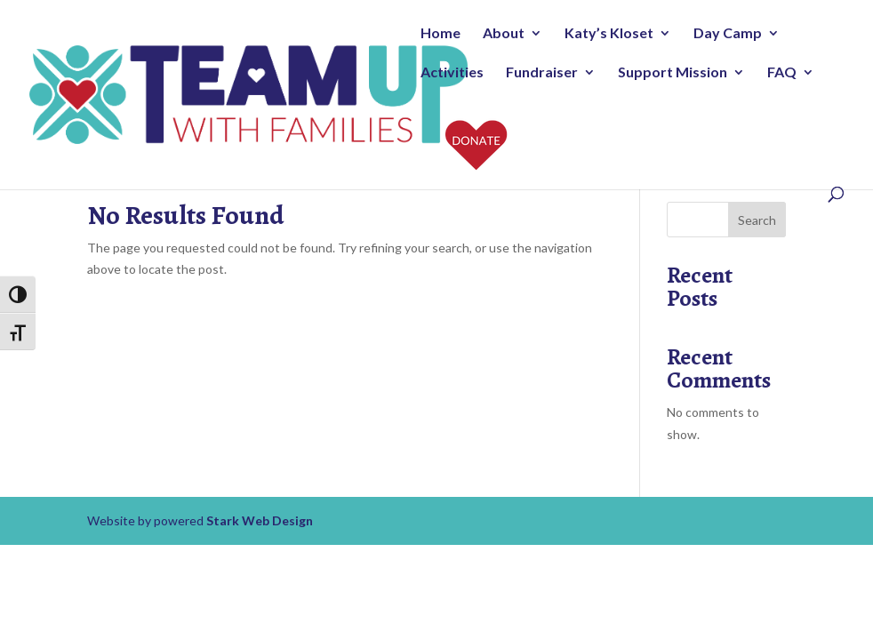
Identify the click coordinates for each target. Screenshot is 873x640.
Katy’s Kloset (609, 34)
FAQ (782, 73)
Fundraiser (542, 73)
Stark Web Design (259, 520)
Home (440, 34)
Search (757, 220)
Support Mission (672, 73)
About (504, 34)
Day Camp (727, 34)
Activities (452, 73)
